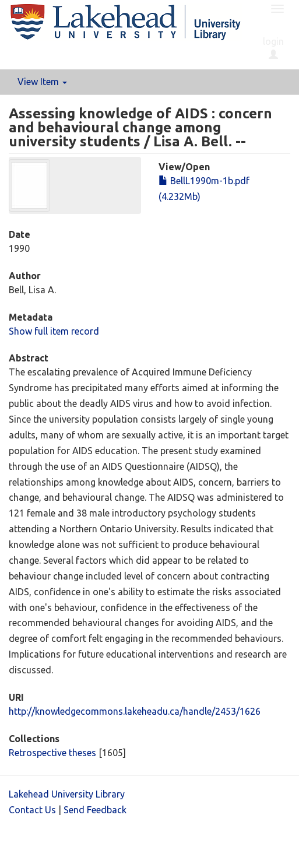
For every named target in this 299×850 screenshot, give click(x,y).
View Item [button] (42, 81)
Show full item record (54, 331)
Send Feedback (95, 810)
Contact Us (32, 810)
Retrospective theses (52, 752)
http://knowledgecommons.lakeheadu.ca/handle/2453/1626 (135, 711)
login (273, 47)
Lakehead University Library (67, 794)
